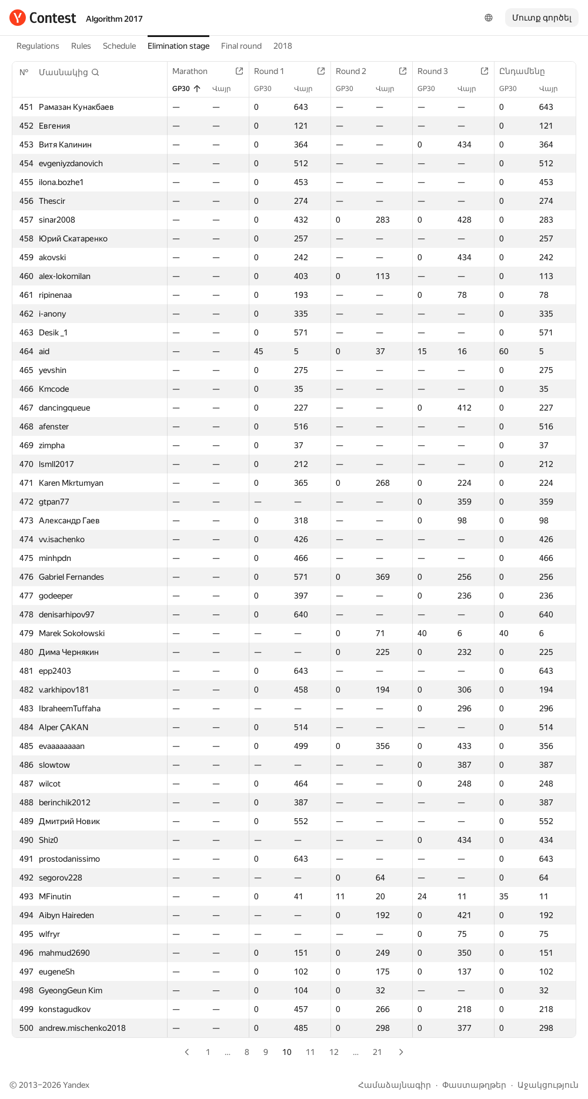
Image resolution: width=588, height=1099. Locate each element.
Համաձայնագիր (394, 1085)
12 (334, 1052)
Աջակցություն (548, 1085)
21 (377, 1052)
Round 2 (357, 71)
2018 (282, 46)
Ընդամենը (528, 71)
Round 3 (438, 71)
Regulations (37, 46)
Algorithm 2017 (114, 18)
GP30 (187, 88)
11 (310, 1052)
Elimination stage (178, 46)
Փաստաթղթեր (474, 1085)
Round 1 (275, 71)
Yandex (76, 1085)
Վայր (227, 88)
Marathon (195, 71)
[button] (69, 72)
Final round (241, 46)
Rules (81, 46)
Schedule (119, 46)
